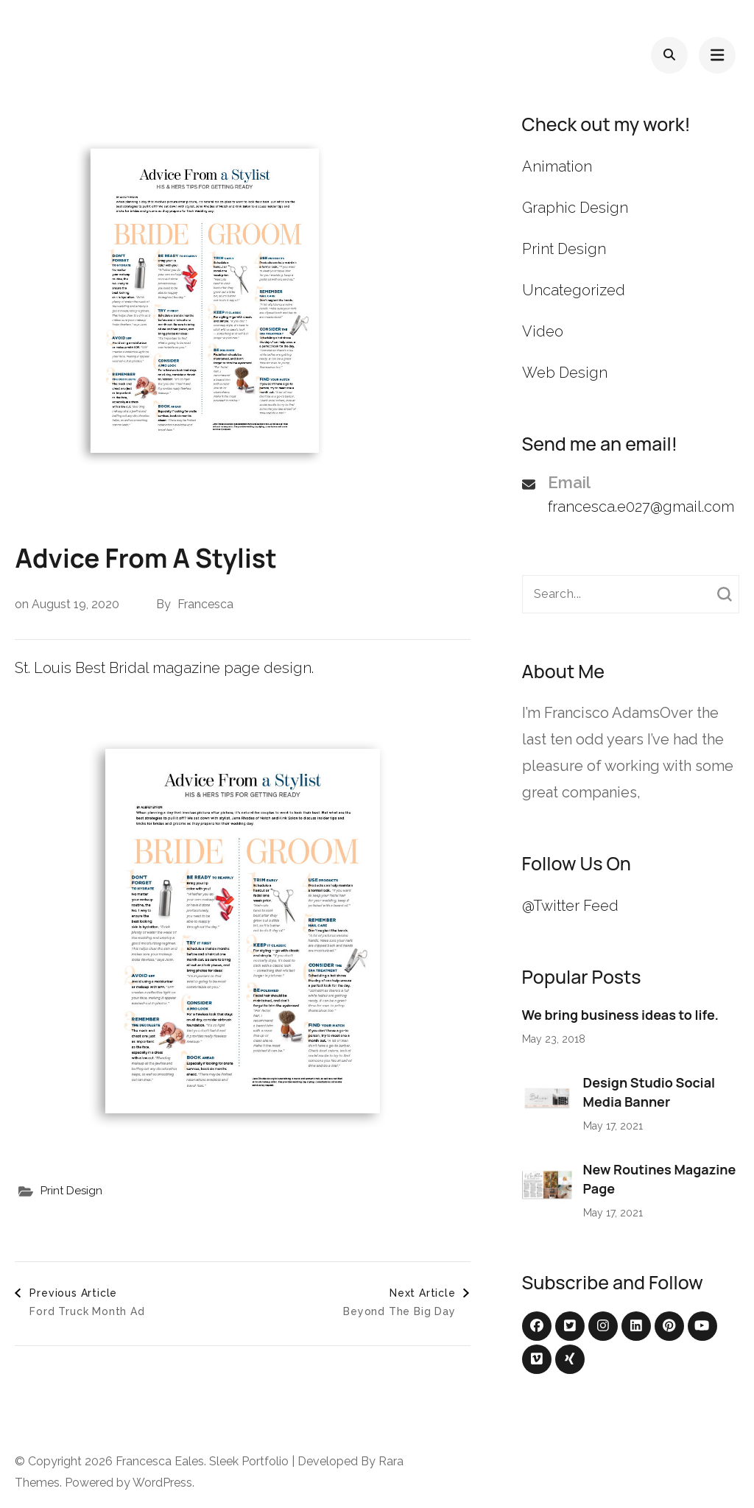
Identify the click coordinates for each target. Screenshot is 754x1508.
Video (542, 331)
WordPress (162, 1483)
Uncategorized (573, 290)
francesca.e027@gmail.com (641, 506)
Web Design (564, 372)
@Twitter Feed (570, 906)
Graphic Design (575, 207)
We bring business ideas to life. (620, 1014)
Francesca (205, 604)
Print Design (71, 1190)
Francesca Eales (160, 1461)
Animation (557, 166)
